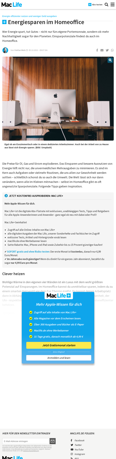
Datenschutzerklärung (31, 451)
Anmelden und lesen (58, 357)
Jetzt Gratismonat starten (58, 345)
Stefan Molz (20, 50)
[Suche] (106, 4)
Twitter (76, 444)
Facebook (77, 440)
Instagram (78, 454)
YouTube (77, 449)
